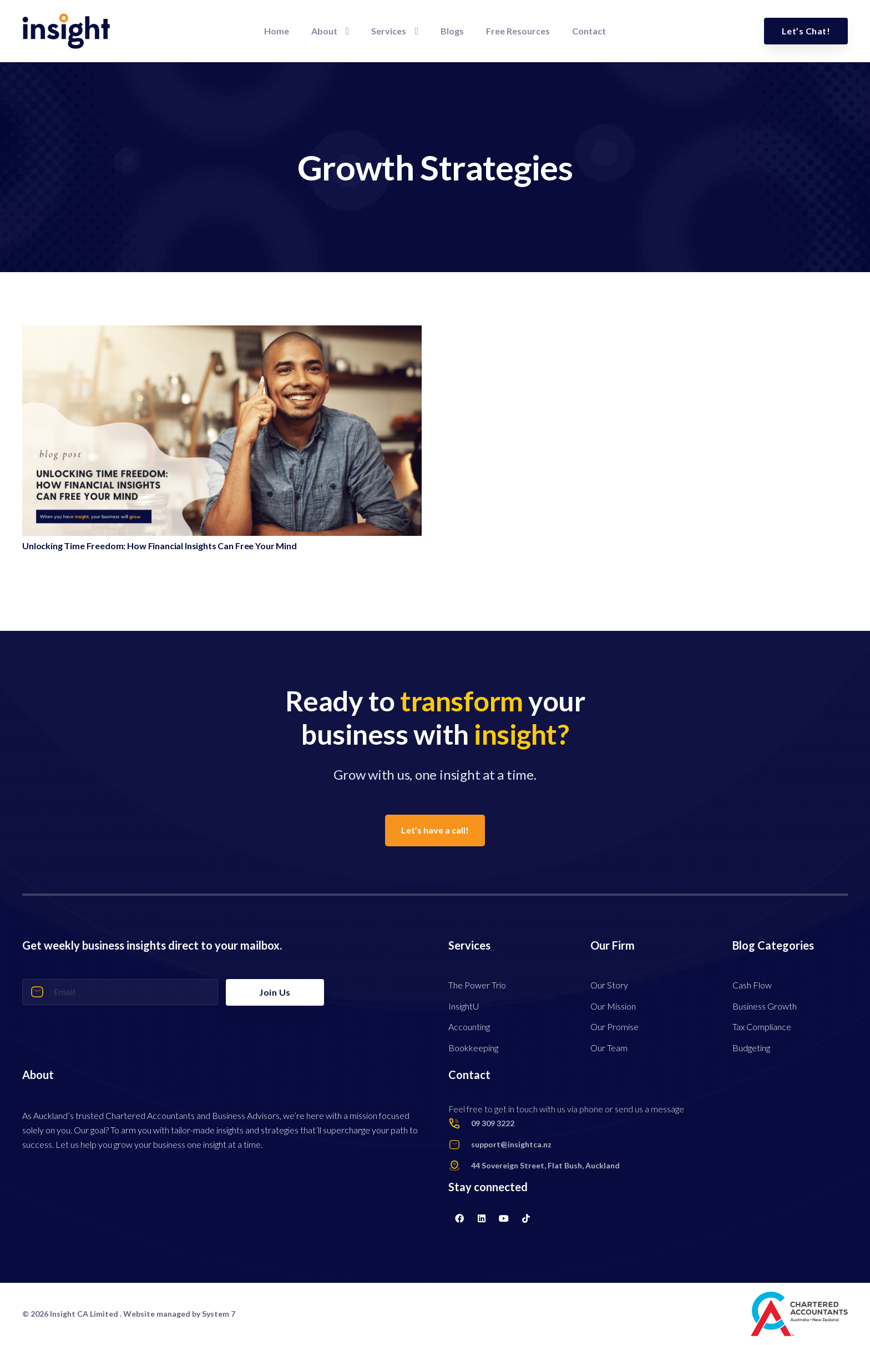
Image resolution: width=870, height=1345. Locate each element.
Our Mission (613, 1006)
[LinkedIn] (482, 1218)
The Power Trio (477, 985)
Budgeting (751, 1047)
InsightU (463, 1006)
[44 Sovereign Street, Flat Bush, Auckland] (459, 1165)
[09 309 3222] (459, 1123)
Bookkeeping (473, 1047)
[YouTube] (504, 1218)
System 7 (218, 1313)
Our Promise (614, 1026)
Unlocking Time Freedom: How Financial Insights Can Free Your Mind (159, 545)
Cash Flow (752, 985)
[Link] (66, 31)
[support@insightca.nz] (459, 1144)
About (38, 1074)
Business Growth (764, 1006)
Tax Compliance (761, 1026)
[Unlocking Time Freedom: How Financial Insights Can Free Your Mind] (222, 332)
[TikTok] (526, 1218)
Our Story (609, 985)
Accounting (469, 1026)
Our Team (609, 1047)
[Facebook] (459, 1218)
